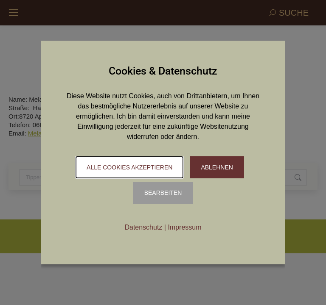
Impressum (184, 227)
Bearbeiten (163, 192)
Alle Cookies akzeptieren (129, 167)
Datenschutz (143, 227)
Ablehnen (217, 167)
